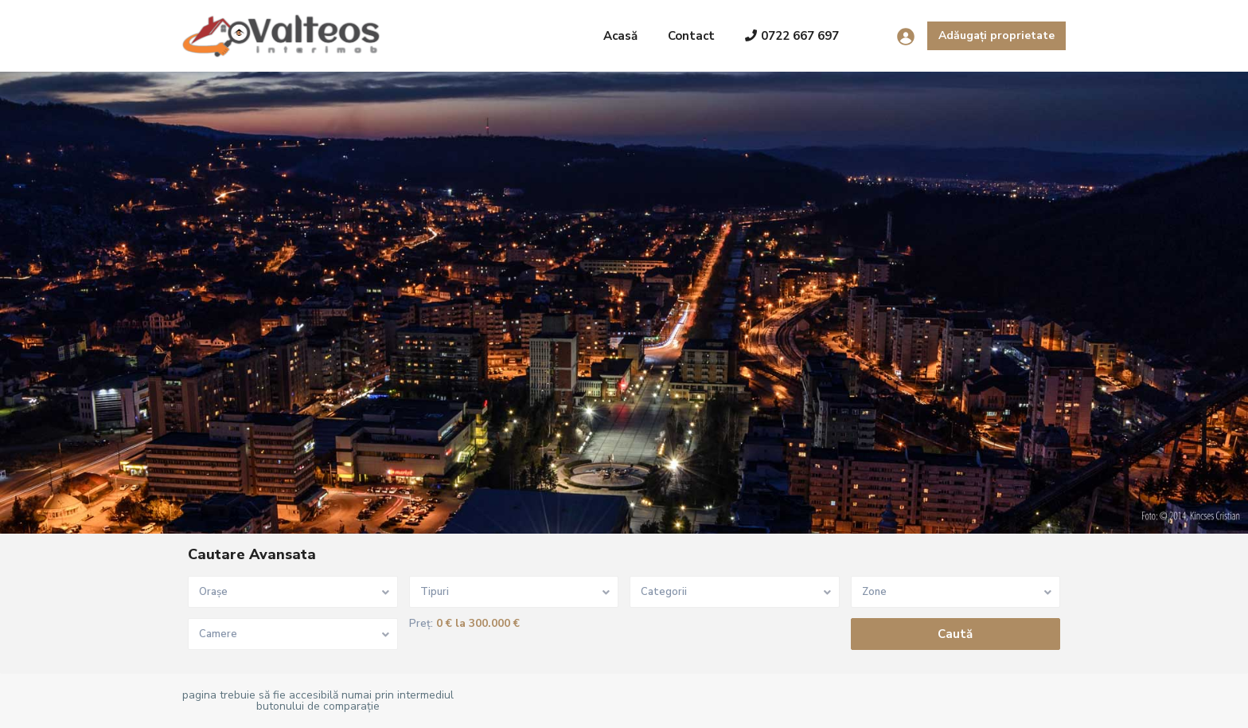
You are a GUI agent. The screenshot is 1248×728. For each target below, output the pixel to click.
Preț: (421, 624)
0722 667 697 (792, 36)
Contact (691, 36)
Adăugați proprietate (996, 35)
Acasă (620, 36)
